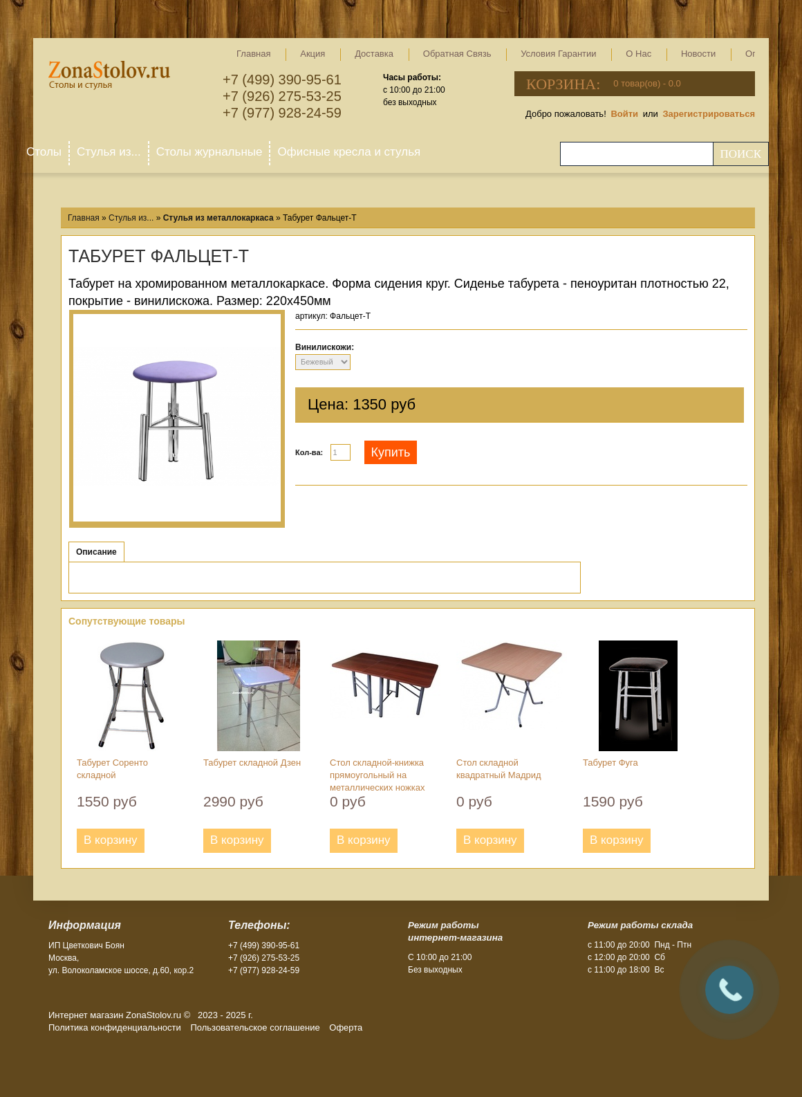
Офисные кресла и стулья (348, 151)
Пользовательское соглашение (254, 1027)
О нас (638, 53)
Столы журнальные (209, 151)
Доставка (374, 53)
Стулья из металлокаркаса (218, 218)
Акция (312, 53)
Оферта (345, 1027)
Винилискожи (323, 347)
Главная (253, 53)
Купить (391, 452)
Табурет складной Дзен (252, 762)
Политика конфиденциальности (114, 1027)
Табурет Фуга (610, 762)
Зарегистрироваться (708, 114)
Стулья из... (109, 151)
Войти (624, 114)
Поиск (740, 153)
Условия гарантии (558, 53)
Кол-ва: (309, 452)
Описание (96, 552)
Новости (698, 53)
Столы (44, 151)
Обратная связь (457, 53)
